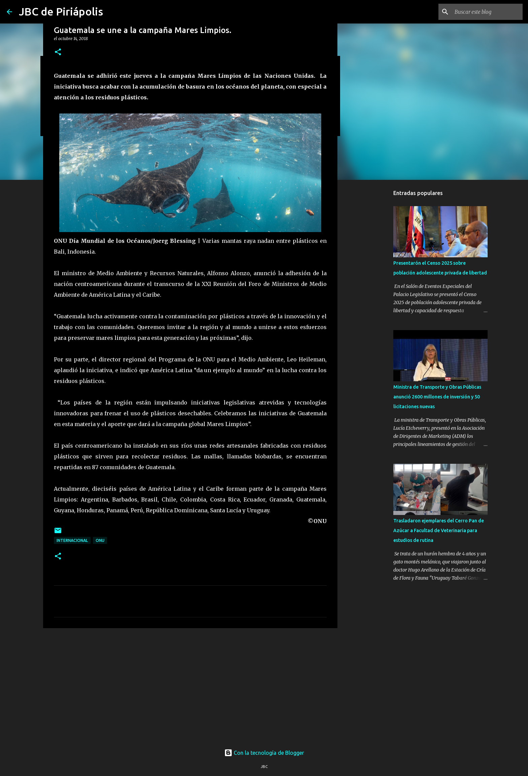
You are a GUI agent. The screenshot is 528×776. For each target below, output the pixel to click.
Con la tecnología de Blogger (264, 753)
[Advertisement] (190, 685)
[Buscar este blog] (487, 12)
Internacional (72, 540)
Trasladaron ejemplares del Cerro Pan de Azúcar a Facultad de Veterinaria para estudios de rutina (438, 530)
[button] (58, 52)
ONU (100, 540)
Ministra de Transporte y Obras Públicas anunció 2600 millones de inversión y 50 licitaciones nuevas (437, 396)
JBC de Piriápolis (61, 11)
